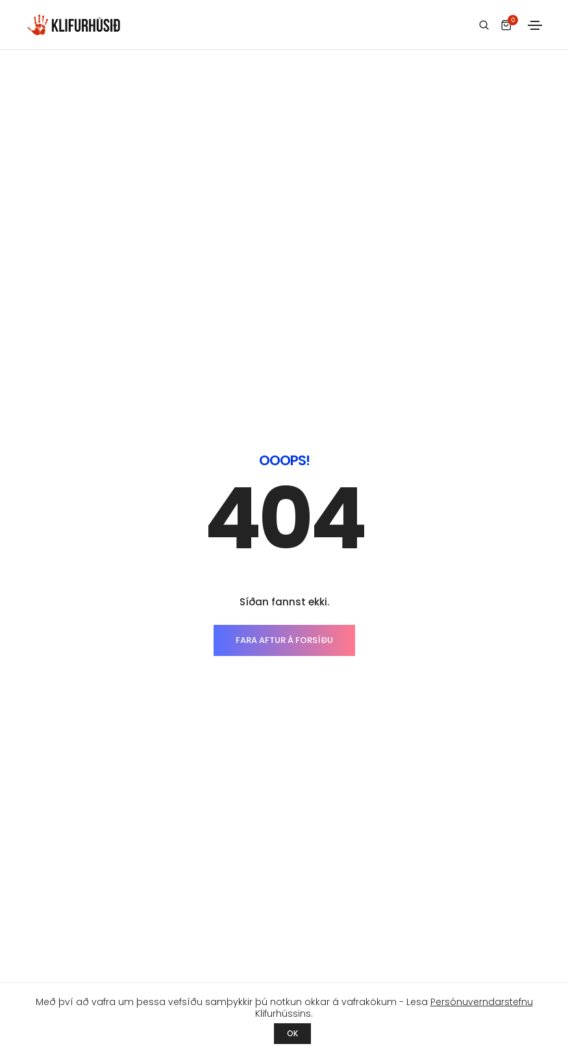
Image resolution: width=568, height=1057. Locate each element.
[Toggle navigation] (535, 25)
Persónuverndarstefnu (481, 1001)
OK (292, 1033)
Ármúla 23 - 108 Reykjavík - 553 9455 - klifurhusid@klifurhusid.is (282, 963)
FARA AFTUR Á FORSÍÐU (284, 345)
